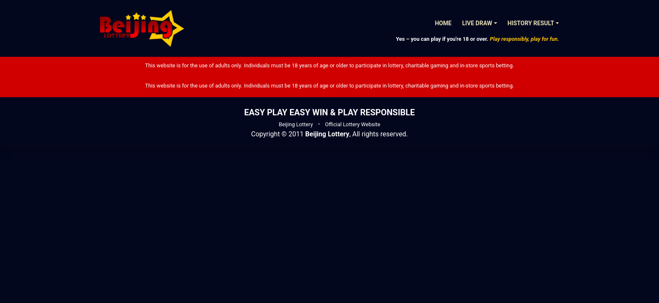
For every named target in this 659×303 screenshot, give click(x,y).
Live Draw (477, 23)
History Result (531, 23)
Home (443, 23)
